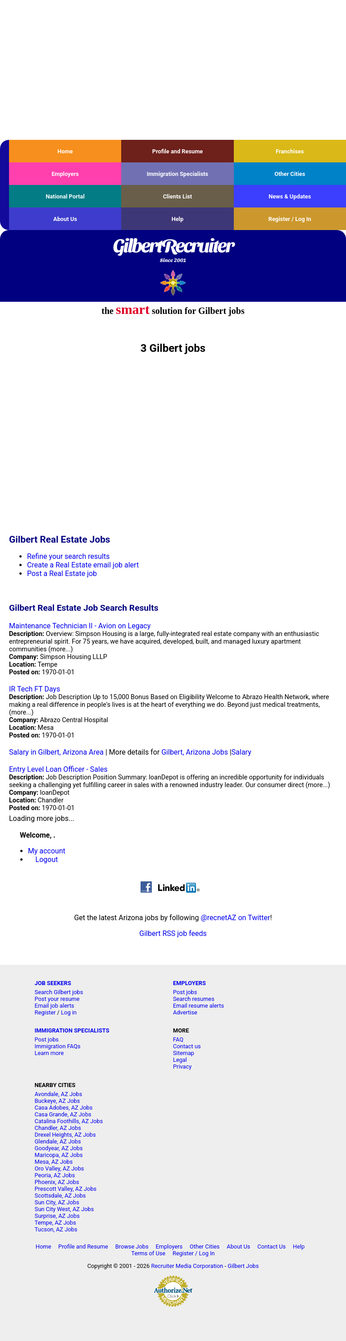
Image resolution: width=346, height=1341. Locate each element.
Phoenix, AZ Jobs (57, 1182)
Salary (241, 752)
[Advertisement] (173, 70)
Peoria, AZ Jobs (55, 1175)
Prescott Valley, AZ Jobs (65, 1188)
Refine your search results (68, 556)
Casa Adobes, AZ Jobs (64, 1107)
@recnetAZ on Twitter (235, 917)
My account (46, 851)
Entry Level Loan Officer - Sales (58, 769)
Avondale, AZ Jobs (58, 1094)
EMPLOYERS (189, 983)
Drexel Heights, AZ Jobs (65, 1134)
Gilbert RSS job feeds (173, 933)
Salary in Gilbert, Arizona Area (56, 752)
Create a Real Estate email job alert (83, 565)
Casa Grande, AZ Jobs (63, 1114)
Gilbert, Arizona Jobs (194, 752)
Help (178, 219)
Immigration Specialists (177, 174)
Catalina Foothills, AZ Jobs (69, 1121)
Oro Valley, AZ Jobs (59, 1168)
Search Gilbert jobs (59, 992)
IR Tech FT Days (34, 689)
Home (65, 151)
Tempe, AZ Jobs (55, 1222)
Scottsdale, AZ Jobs (60, 1195)
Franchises (290, 151)
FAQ (178, 1039)
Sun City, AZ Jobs (57, 1202)
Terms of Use (148, 1253)
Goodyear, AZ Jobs (59, 1148)
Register (45, 1012)
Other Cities (289, 174)
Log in (69, 1012)
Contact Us (271, 1246)
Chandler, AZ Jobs (58, 1127)
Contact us (187, 1046)
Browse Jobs (132, 1246)
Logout (47, 859)
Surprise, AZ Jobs (57, 1215)
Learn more (49, 1053)
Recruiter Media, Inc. (173, 282)
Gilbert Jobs (243, 1266)
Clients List (177, 196)
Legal (180, 1059)
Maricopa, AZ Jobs (59, 1155)
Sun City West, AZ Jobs (64, 1209)
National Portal (65, 196)
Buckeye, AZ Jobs (57, 1100)
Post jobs (185, 992)
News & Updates (290, 196)
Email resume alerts (198, 1005)
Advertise (185, 1012)
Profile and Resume (177, 151)
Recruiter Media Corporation (187, 1266)
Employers (65, 174)
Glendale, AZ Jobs (58, 1141)
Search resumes (193, 998)
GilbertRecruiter (173, 251)
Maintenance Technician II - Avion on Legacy (79, 626)
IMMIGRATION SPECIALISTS (72, 1030)
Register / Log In (290, 219)
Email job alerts (54, 1005)
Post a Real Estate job (62, 573)
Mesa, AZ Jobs (54, 1161)
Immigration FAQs (58, 1046)
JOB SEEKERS (53, 983)
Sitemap (183, 1053)
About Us (65, 219)
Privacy (182, 1066)
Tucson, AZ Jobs (56, 1229)
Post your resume (57, 998)
